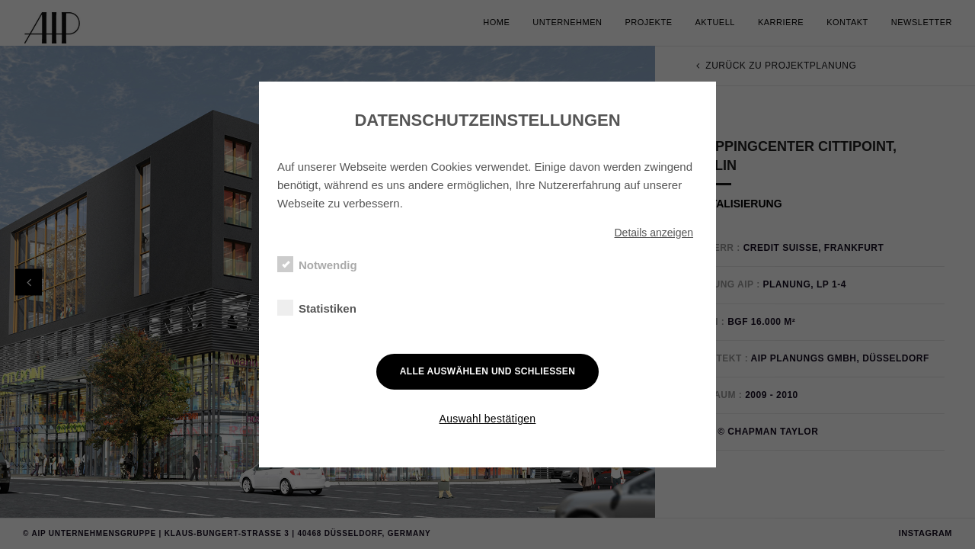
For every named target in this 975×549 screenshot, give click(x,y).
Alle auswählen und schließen (487, 371)
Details (653, 232)
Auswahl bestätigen (488, 419)
